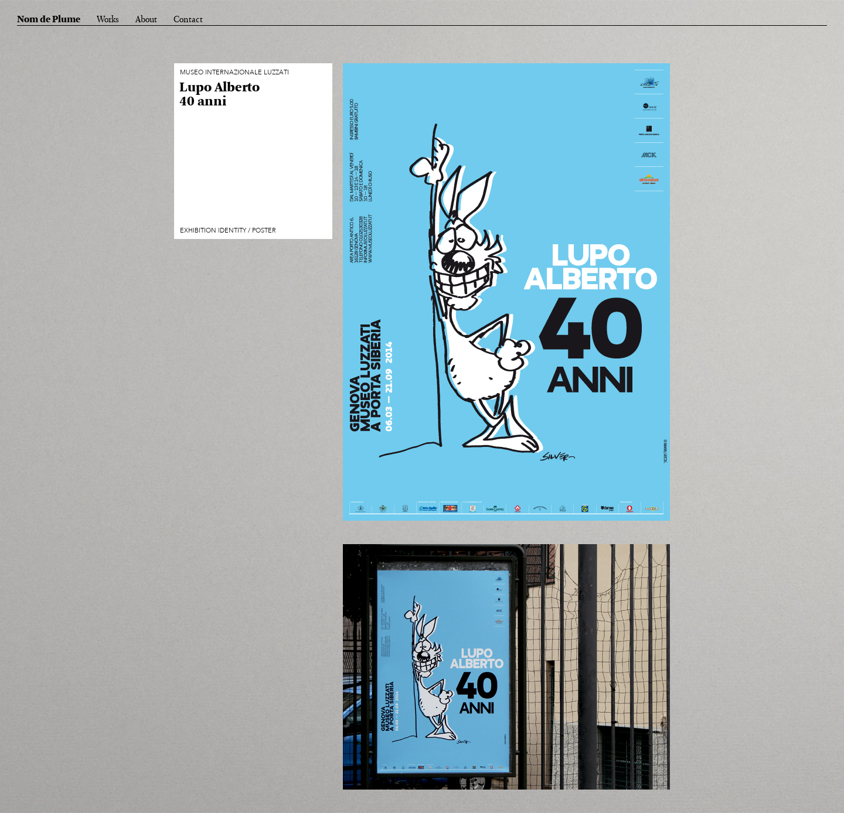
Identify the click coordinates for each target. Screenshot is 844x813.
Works (108, 19)
